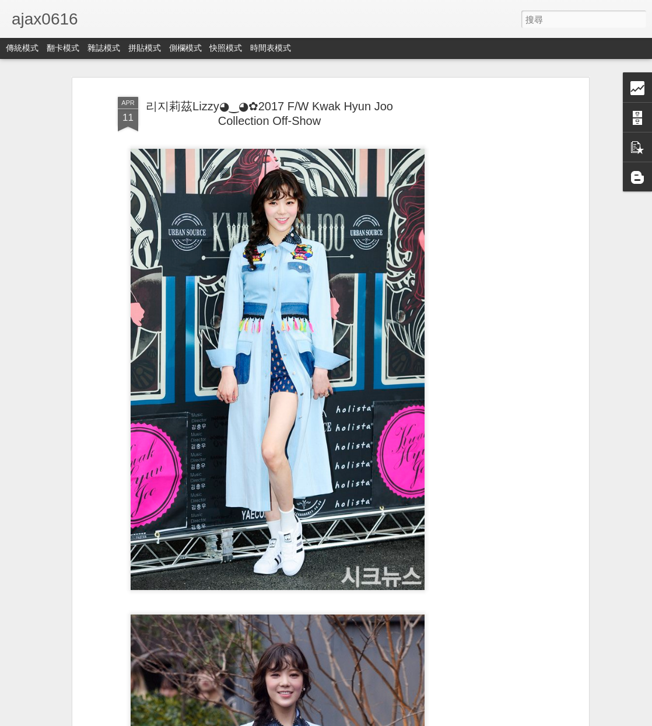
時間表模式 (270, 48)
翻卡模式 (63, 48)
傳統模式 (22, 48)
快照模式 (225, 48)
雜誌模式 (103, 48)
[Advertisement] (485, 275)
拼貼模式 (144, 48)
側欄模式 (185, 48)
